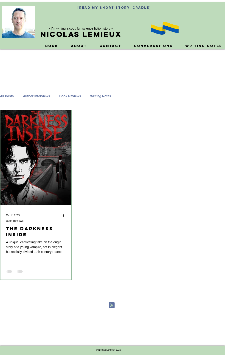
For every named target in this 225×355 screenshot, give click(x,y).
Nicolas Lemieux (80, 34)
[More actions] (65, 215)
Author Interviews (36, 96)
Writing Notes (100, 96)
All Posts (7, 96)
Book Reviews (70, 96)
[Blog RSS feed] (112, 305)
